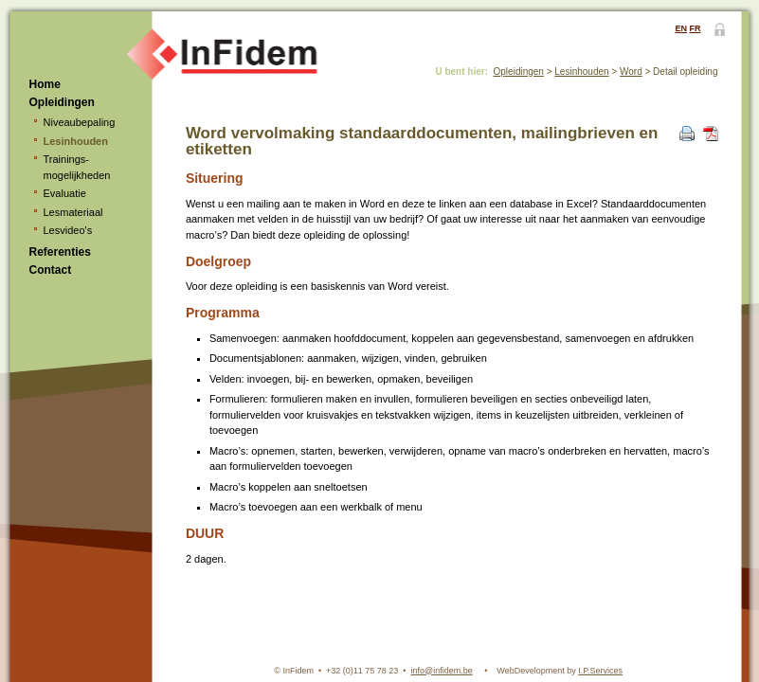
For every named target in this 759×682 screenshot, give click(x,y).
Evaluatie (65, 193)
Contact (50, 270)
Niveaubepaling (80, 122)
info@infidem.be (442, 670)
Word (631, 71)
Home (45, 84)
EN (681, 28)
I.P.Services (600, 670)
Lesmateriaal (73, 212)
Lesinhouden (76, 141)
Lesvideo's (68, 230)
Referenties (60, 252)
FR (695, 28)
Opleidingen (62, 102)
